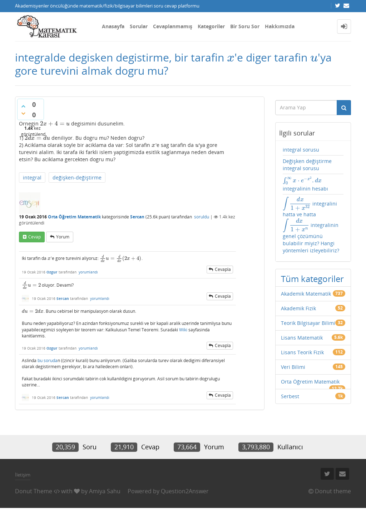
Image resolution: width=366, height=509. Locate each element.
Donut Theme (33, 491)
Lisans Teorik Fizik (302, 352)
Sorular (139, 26)
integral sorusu (301, 149)
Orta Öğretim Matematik (74, 217)
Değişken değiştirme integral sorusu (307, 165)
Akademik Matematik (306, 293)
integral (32, 177)
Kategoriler (211, 26)
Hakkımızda (280, 26)
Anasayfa (113, 26)
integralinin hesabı (305, 184)
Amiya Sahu (104, 491)
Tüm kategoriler (312, 279)
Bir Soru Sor (244, 26)
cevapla (223, 269)
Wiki (183, 330)
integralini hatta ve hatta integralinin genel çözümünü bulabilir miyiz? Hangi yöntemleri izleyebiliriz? (311, 225)
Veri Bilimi (293, 367)
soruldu (201, 217)
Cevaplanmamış (172, 26)
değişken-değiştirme (77, 177)
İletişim (22, 474)
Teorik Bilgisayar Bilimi (308, 323)
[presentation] (230, 57)
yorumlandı (88, 272)
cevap (34, 237)
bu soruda (48, 360)
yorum (62, 237)
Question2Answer (185, 491)
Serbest (290, 396)
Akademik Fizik (298, 308)
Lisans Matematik (302, 337)
